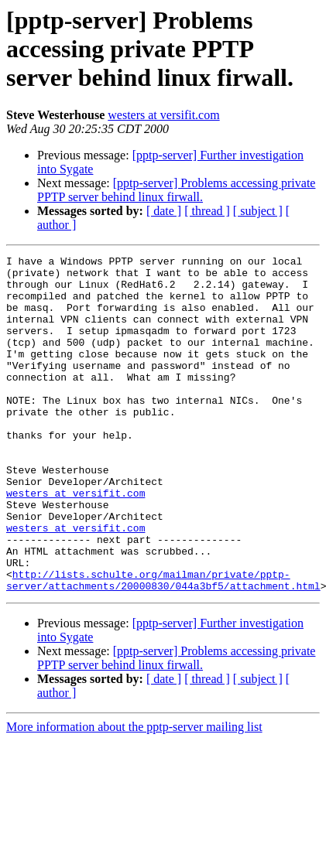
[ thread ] (207, 210)
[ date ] (163, 210)
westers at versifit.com (163, 114)
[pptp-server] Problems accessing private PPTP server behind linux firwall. (176, 189)
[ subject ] (258, 210)
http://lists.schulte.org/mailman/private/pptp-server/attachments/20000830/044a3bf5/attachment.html (163, 646)
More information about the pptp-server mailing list (134, 794)
